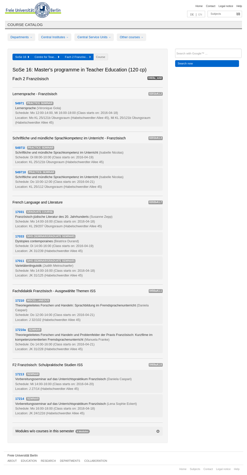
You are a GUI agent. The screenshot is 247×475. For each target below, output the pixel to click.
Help (239, 5)
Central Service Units (94, 37)
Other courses (131, 37)
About (12, 460)
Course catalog (25, 24)
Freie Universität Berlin (22, 455)
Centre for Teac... (47, 56)
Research (48, 460)
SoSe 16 (22, 56)
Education (29, 460)
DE (192, 14)
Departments (21, 37)
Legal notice (226, 5)
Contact (210, 5)
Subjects (216, 13)
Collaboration (95, 460)
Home (199, 5)
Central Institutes (55, 37)
